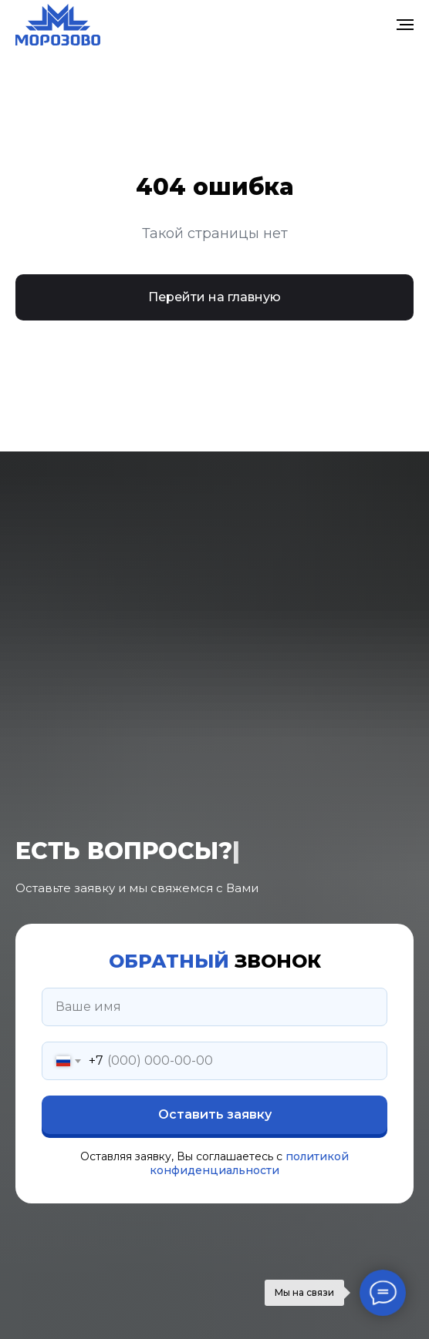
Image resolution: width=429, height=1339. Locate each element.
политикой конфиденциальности (249, 1163)
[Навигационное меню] (405, 24)
